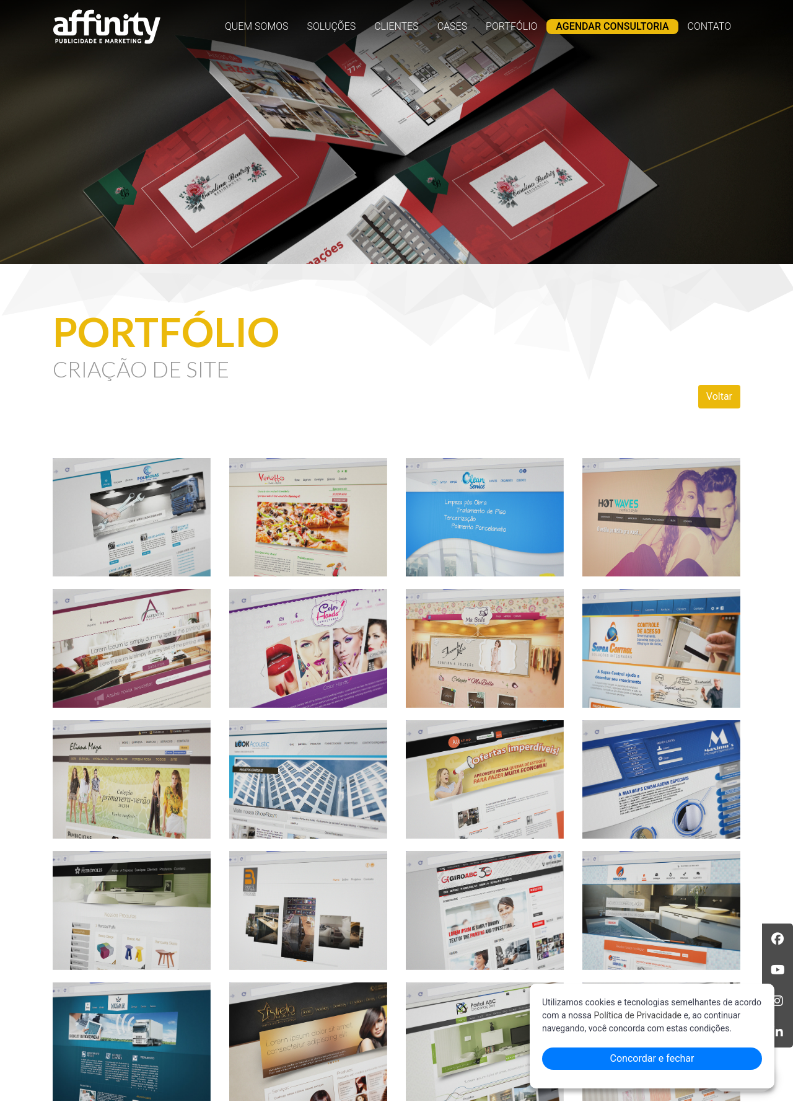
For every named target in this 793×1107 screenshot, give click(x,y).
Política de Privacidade (637, 1015)
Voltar (719, 396)
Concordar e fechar (652, 1058)
